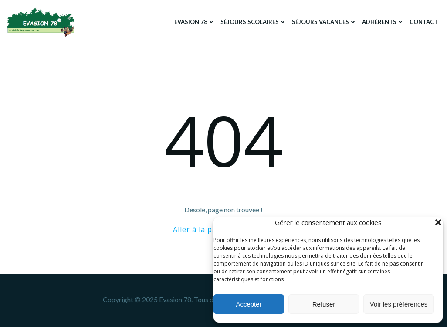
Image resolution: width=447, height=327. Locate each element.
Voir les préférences (399, 304)
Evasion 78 (194, 21)
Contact (424, 21)
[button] (438, 222)
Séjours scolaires (253, 21)
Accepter (248, 304)
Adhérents (383, 21)
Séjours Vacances (324, 21)
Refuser (323, 304)
